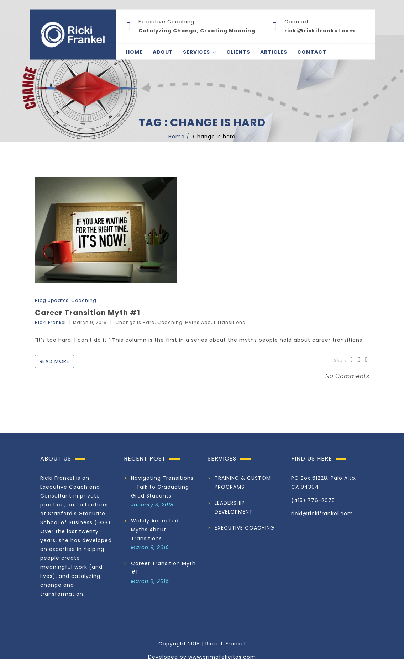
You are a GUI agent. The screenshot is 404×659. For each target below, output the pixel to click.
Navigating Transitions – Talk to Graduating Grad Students (162, 486)
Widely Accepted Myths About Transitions (155, 529)
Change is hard (135, 322)
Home (176, 136)
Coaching (83, 300)
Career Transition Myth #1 (87, 313)
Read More (55, 361)
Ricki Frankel (50, 322)
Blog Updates (52, 300)
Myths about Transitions (215, 322)
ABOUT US (55, 459)
